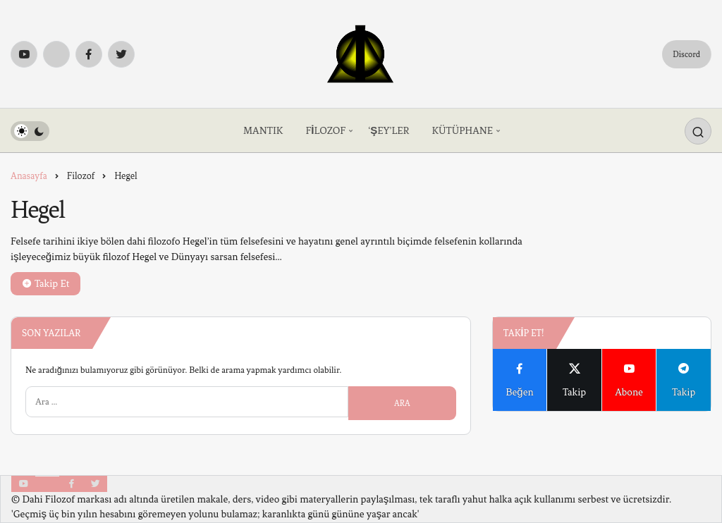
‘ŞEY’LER (388, 131)
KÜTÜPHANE (462, 131)
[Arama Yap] (698, 131)
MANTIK (263, 131)
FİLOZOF (325, 131)
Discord (686, 54)
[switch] (30, 131)
